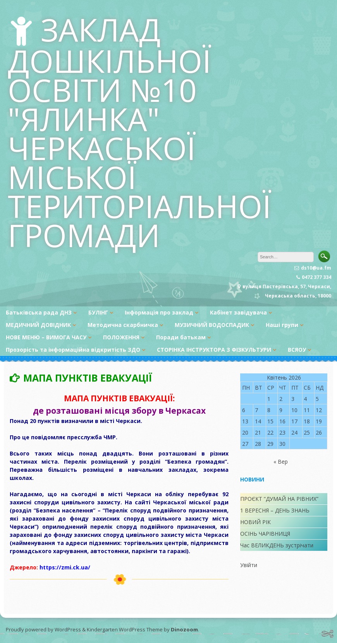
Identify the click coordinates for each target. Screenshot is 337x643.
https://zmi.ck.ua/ (65, 567)
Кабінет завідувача (238, 312)
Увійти (248, 565)
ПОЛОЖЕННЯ (121, 337)
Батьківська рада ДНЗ (39, 312)
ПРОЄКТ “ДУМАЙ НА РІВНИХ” (279, 498)
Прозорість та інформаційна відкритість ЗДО (73, 349)
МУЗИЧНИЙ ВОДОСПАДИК (212, 324)
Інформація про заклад (159, 312)
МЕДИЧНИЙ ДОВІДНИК (38, 324)
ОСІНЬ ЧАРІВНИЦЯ (265, 533)
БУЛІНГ (98, 312)
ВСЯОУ (297, 349)
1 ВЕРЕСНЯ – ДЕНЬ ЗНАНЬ (274, 510)
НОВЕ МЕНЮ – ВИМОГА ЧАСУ (46, 337)
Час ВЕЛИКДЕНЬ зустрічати (276, 545)
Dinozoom (184, 629)
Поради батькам (181, 337)
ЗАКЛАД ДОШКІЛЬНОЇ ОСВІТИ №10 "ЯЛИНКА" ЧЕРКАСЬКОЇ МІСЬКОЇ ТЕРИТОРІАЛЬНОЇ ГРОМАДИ (140, 132)
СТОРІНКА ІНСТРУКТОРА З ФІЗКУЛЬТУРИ (214, 349)
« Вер (280, 461)
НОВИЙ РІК (255, 522)
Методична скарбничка (123, 324)
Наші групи (282, 324)
